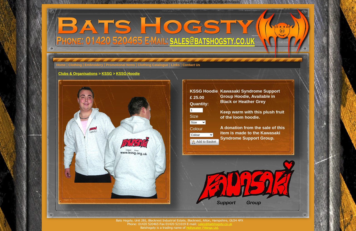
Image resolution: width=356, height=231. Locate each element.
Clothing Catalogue (153, 65)
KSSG (107, 74)
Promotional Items (120, 65)
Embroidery (94, 65)
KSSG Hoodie (128, 74)
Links (175, 65)
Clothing (75, 65)
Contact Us (191, 65)
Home (61, 65)
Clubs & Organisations (77, 74)
